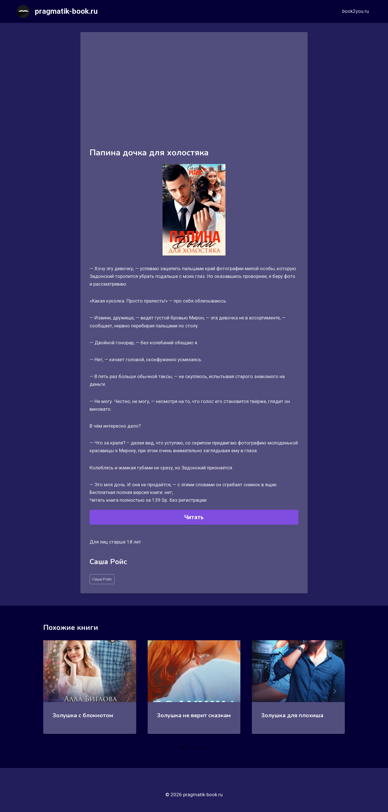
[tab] (182, 747)
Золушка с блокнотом (82, 715)
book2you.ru (355, 11)
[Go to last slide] (53, 691)
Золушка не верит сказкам (194, 715)
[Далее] (334, 691)
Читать (194, 517)
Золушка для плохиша (292, 715)
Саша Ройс (102, 579)
